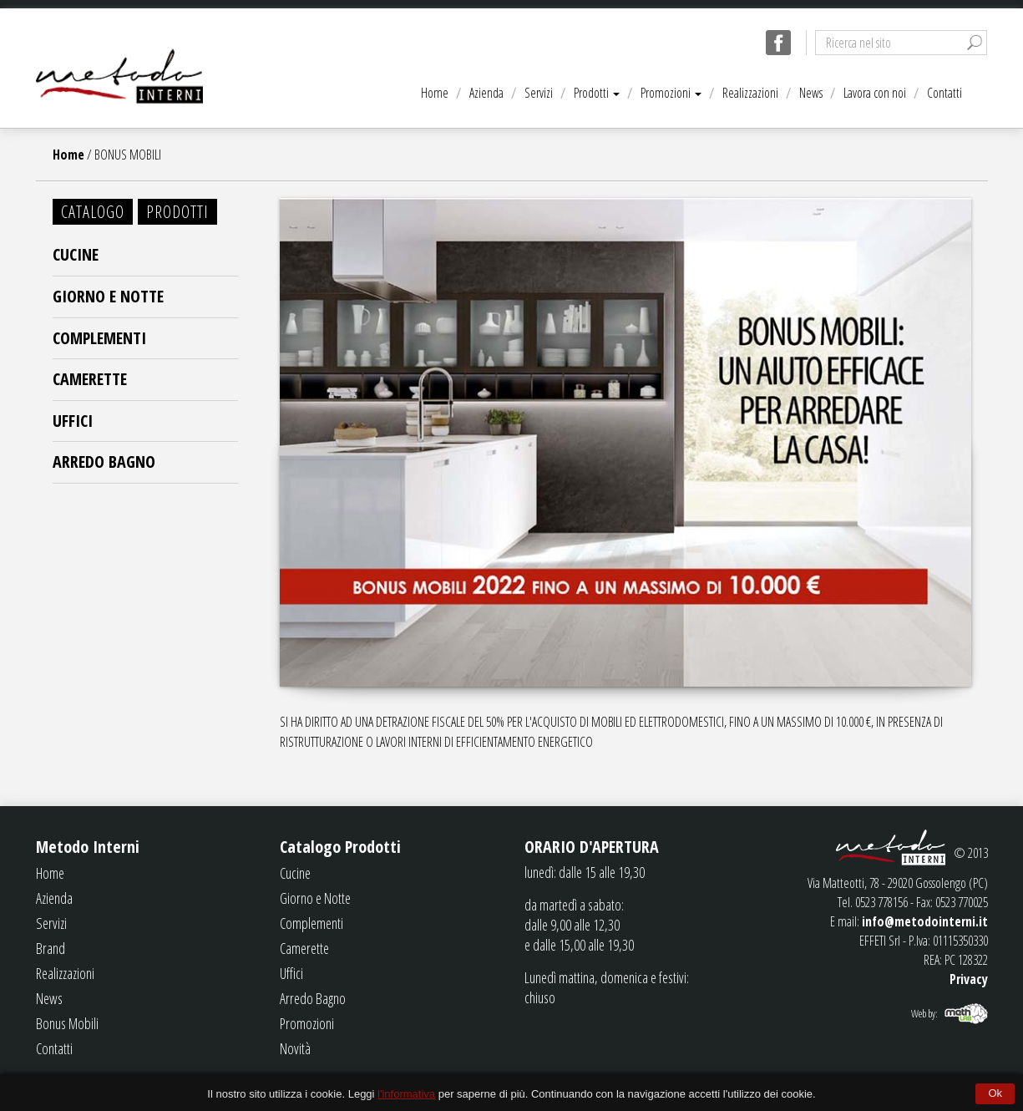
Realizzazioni (750, 93)
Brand (50, 948)
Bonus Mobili (67, 1023)
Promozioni (307, 1023)
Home (434, 93)
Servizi (538, 93)
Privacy (969, 979)
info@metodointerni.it (925, 921)
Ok (995, 1093)
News (811, 93)
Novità (295, 1048)
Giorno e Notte (108, 296)
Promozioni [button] (671, 93)
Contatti (944, 93)
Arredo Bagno (104, 461)
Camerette (90, 379)
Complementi (99, 338)
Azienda (486, 93)
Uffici (73, 420)
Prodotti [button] (597, 93)
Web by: (924, 1013)
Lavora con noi (874, 93)
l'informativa (406, 1094)
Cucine (76, 254)
